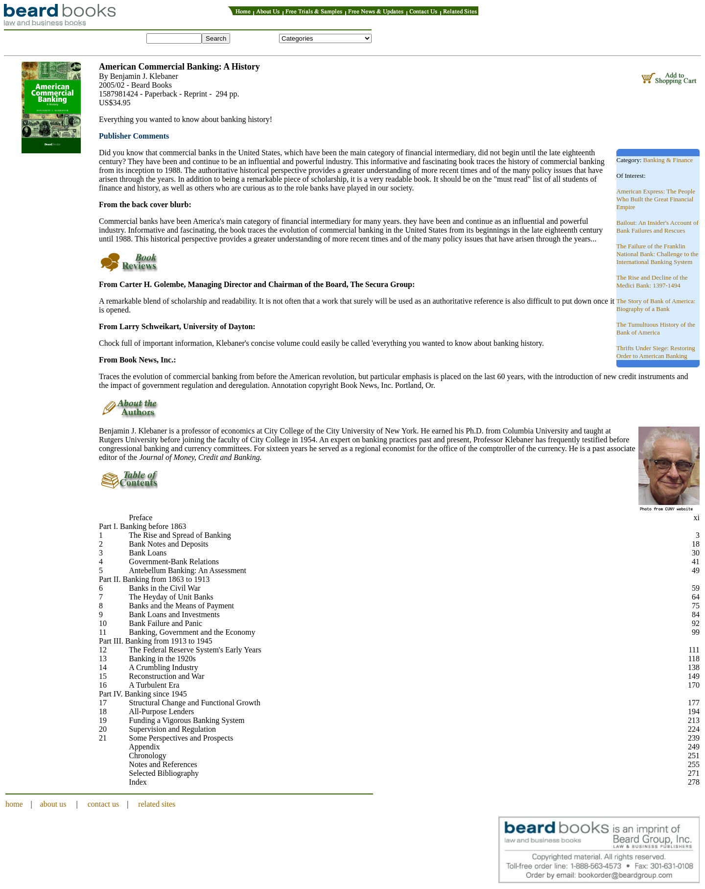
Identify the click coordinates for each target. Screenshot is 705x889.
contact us (103, 804)
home (14, 804)
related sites (156, 804)
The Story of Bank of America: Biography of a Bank (655, 304)
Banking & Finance (668, 160)
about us (53, 804)
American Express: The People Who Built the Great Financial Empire (655, 199)
